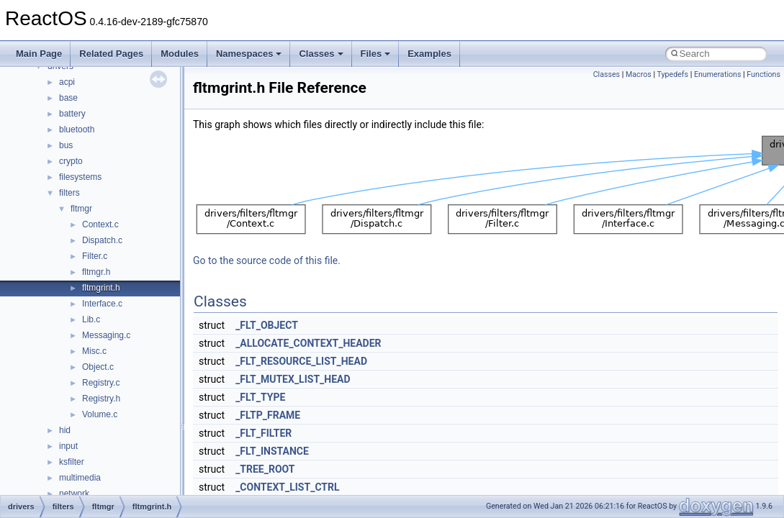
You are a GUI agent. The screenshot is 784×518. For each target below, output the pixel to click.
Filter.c (94, 256)
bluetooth (76, 129)
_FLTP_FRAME (267, 415)
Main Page (39, 53)
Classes (321, 53)
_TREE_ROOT (264, 469)
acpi (67, 82)
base (68, 98)
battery (72, 114)
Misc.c (94, 351)
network (74, 494)
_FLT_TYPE (260, 397)
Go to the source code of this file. (267, 260)
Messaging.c (106, 335)
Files (376, 53)
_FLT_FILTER (263, 433)
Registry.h (101, 399)
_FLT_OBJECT (266, 325)
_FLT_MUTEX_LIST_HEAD (292, 379)
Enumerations (718, 74)
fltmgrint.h (101, 288)
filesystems (80, 177)
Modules (180, 53)
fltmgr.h (96, 272)
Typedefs (672, 74)
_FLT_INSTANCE (272, 451)
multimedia (80, 478)
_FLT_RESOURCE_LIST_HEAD (301, 361)
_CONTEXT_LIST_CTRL (287, 487)
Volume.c (99, 414)
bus (66, 145)
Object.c (98, 367)
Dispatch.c (102, 240)
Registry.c (101, 383)
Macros (639, 74)
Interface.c (102, 304)
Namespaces (249, 53)
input (68, 446)
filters (69, 193)
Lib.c (91, 319)
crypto (71, 161)
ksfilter (71, 462)
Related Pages (111, 53)
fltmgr (81, 209)
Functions (763, 74)
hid (65, 430)
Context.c (100, 224)
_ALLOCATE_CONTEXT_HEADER (308, 343)
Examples (429, 53)
